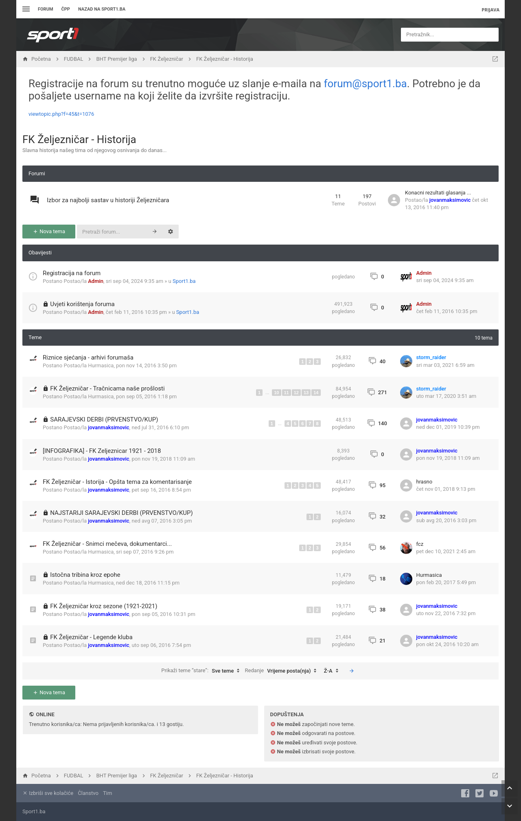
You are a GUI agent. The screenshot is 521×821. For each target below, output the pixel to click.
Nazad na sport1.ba (101, 9)
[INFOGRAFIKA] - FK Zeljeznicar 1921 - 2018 (102, 451)
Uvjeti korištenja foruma (82, 304)
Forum (45, 9)
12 (296, 392)
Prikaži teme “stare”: (202, 671)
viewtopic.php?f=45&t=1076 (61, 114)
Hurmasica (101, 365)
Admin (95, 281)
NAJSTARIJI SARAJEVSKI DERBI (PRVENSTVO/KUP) (121, 512)
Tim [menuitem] (107, 793)
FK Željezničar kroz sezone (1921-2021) (103, 606)
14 (315, 392)
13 (306, 392)
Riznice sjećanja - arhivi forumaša (88, 357)
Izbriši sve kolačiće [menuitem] (47, 793)
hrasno (424, 482)
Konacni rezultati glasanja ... (438, 193)
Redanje (283, 671)
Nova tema (49, 231)
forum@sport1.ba (365, 83)
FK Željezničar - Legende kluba (91, 637)
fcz (420, 544)
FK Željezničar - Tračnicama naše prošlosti (107, 388)
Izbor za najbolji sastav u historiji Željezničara (108, 200)
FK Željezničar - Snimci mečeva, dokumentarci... (107, 543)
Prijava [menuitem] (490, 10)
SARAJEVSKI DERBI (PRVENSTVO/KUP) (104, 419)
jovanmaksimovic (450, 200)
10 (276, 392)
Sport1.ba (184, 281)
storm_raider (431, 357)
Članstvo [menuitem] (88, 793)
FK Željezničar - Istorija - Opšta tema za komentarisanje (117, 482)
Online (45, 714)
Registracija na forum (72, 273)
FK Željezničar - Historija (79, 139)
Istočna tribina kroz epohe (85, 574)
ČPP (65, 9)
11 (286, 392)
